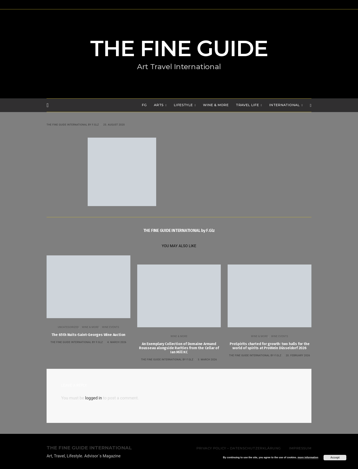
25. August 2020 (114, 124)
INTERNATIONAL (284, 105)
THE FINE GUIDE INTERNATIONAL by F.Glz (73, 124)
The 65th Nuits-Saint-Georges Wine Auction (88, 335)
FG (144, 105)
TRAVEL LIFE (247, 105)
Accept (335, 457)
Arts (158, 105)
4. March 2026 (116, 342)
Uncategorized (68, 327)
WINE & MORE (216, 105)
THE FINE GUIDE (179, 48)
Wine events (110, 327)
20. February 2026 (298, 355)
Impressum (300, 448)
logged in (93, 398)
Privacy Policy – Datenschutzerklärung (238, 448)
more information (307, 457)
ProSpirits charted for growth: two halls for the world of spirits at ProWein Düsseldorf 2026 (269, 346)
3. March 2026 (207, 359)
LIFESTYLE (183, 105)
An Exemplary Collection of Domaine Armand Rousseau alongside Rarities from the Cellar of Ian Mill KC (179, 348)
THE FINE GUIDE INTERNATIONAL (89, 447)
